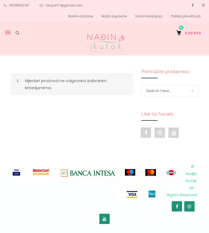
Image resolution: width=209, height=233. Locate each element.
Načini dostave (80, 16)
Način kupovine (114, 16)
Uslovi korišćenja (148, 16)
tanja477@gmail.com (64, 5)
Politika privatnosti (186, 16)
